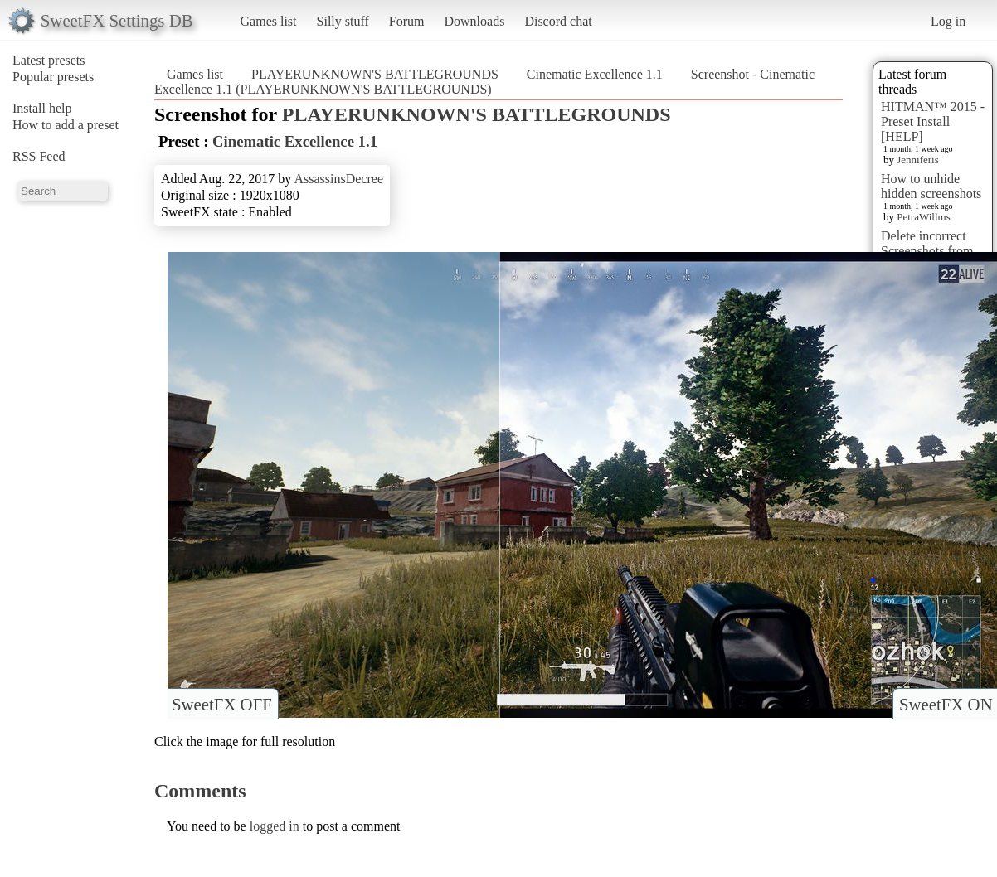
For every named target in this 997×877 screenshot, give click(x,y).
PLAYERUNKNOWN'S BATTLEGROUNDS (374, 74)
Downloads (474, 21)
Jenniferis (918, 159)
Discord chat (557, 21)
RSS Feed (39, 156)
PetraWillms (923, 217)
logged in (274, 826)
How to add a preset (65, 125)
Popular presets (53, 77)
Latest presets (48, 60)
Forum (407, 21)
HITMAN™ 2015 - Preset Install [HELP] (933, 121)
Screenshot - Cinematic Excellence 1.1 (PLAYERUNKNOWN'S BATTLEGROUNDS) (484, 81)
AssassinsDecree (338, 179)
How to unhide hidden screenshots (931, 186)
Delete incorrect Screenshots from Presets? (927, 251)
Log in (948, 21)
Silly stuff (343, 21)
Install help (42, 108)
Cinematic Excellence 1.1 (595, 74)
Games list (269, 21)
